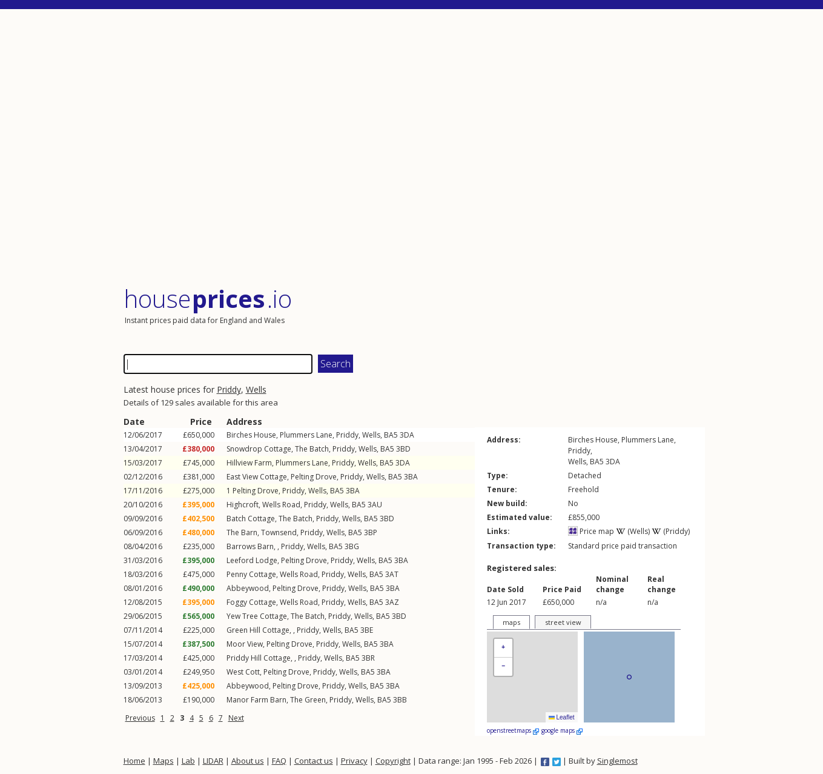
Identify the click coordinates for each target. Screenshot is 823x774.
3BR (368, 658)
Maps (163, 760)
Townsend (279, 532)
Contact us (313, 760)
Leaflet (562, 717)
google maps (562, 730)
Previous (140, 718)
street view (563, 622)
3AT (391, 574)
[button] (503, 648)
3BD (403, 449)
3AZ (392, 602)
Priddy (229, 389)
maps (511, 622)
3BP (370, 532)
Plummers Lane (306, 435)
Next (236, 718)
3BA (411, 477)
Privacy (354, 760)
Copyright (393, 760)
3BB (400, 700)
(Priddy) (671, 531)
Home (134, 760)
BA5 (391, 435)
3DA (407, 435)
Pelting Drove (314, 477)
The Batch (312, 449)
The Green (308, 700)
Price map (591, 531)
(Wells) (633, 531)
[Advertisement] (414, 148)
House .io (208, 298)
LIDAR (213, 760)
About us (247, 760)
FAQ (279, 760)
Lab (188, 760)
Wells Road (281, 504)
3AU (375, 504)
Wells (256, 389)
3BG (352, 546)
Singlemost (617, 760)
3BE (366, 630)
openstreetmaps (513, 730)
